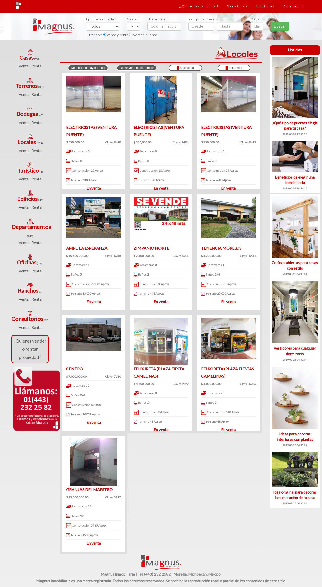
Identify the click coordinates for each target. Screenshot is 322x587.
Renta (36, 65)
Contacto (293, 6)
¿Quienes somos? (199, 6)
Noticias (265, 6)
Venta (24, 65)
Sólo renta (234, 68)
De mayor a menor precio (137, 68)
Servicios (237, 6)
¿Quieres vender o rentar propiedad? (30, 349)
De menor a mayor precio (88, 68)
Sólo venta (185, 68)
